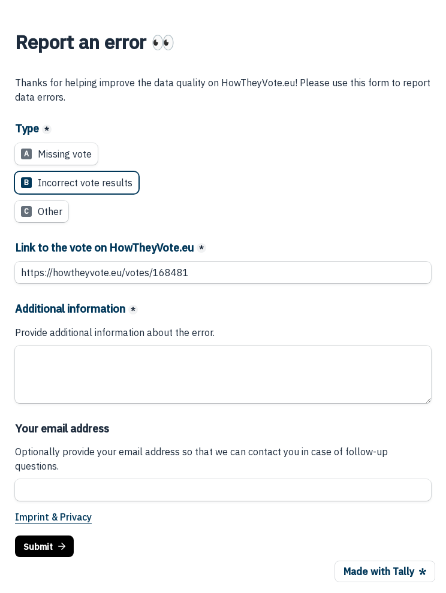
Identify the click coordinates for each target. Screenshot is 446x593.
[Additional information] (223, 374)
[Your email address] (223, 490)
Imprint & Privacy (53, 517)
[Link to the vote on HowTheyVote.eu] (223, 272)
